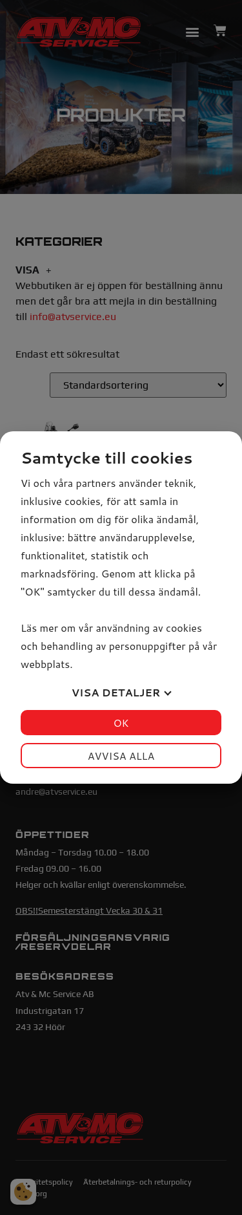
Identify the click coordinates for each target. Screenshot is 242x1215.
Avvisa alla (121, 755)
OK (120, 722)
